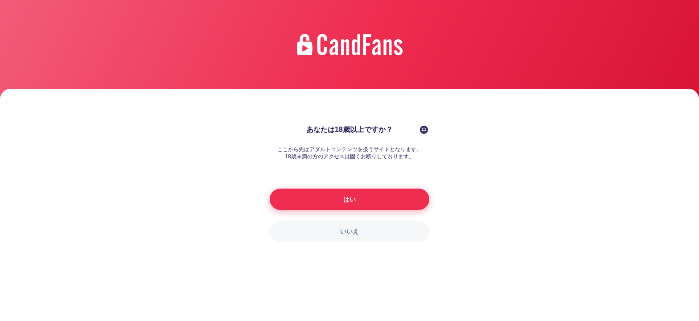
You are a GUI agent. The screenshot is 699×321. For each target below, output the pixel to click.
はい (349, 199)
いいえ (349, 231)
